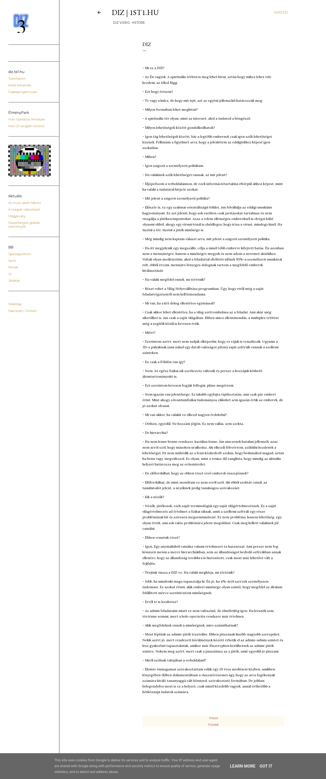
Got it (266, 766)
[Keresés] (281, 12)
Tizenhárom (17, 79)
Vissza (213, 718)
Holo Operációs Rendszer (26, 119)
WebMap (15, 304)
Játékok (14, 281)
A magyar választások (24, 209)
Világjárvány (17, 216)
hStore (137, 23)
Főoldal (213, 725)
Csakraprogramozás (22, 92)
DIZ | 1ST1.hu (135, 12)
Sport (12, 261)
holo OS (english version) (26, 126)
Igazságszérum (19, 254)
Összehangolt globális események (24, 224)
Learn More (243, 766)
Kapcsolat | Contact (22, 311)
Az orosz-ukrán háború (24, 203)
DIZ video (120, 23)
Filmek (13, 267)
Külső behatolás (19, 85)
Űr (10, 274)
